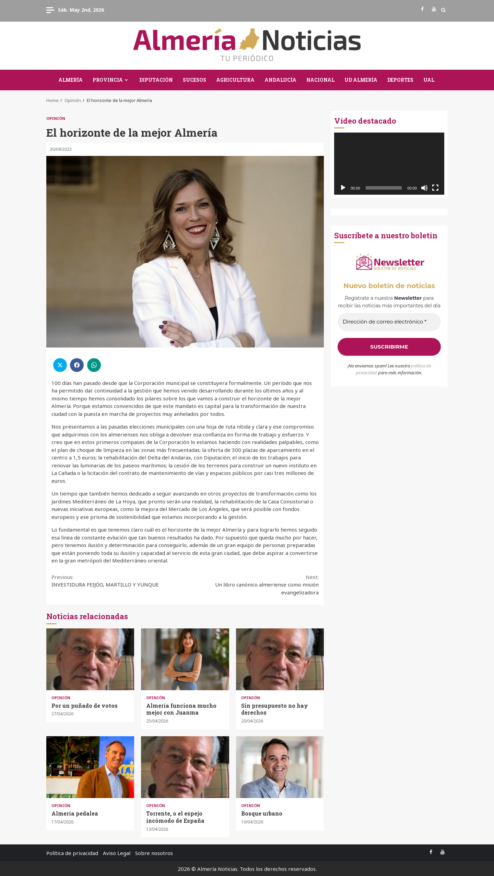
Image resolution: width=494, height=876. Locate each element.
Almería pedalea (90, 767)
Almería (70, 80)
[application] (389, 164)
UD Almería (360, 80)
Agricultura (235, 80)
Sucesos (194, 80)
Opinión (55, 118)
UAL (428, 80)
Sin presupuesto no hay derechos (280, 659)
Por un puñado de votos (90, 659)
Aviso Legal (116, 853)
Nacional (320, 80)
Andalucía (280, 80)
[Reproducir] (343, 187)
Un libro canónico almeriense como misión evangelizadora (252, 584)
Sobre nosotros (154, 853)
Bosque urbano (280, 767)
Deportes (400, 80)
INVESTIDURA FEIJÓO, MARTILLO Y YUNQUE (118, 580)
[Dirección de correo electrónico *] (389, 322)
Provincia (108, 80)
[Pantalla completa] (435, 187)
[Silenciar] (424, 187)
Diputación (156, 80)
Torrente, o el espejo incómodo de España (185, 767)
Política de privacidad (72, 853)
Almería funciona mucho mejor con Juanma (185, 659)
